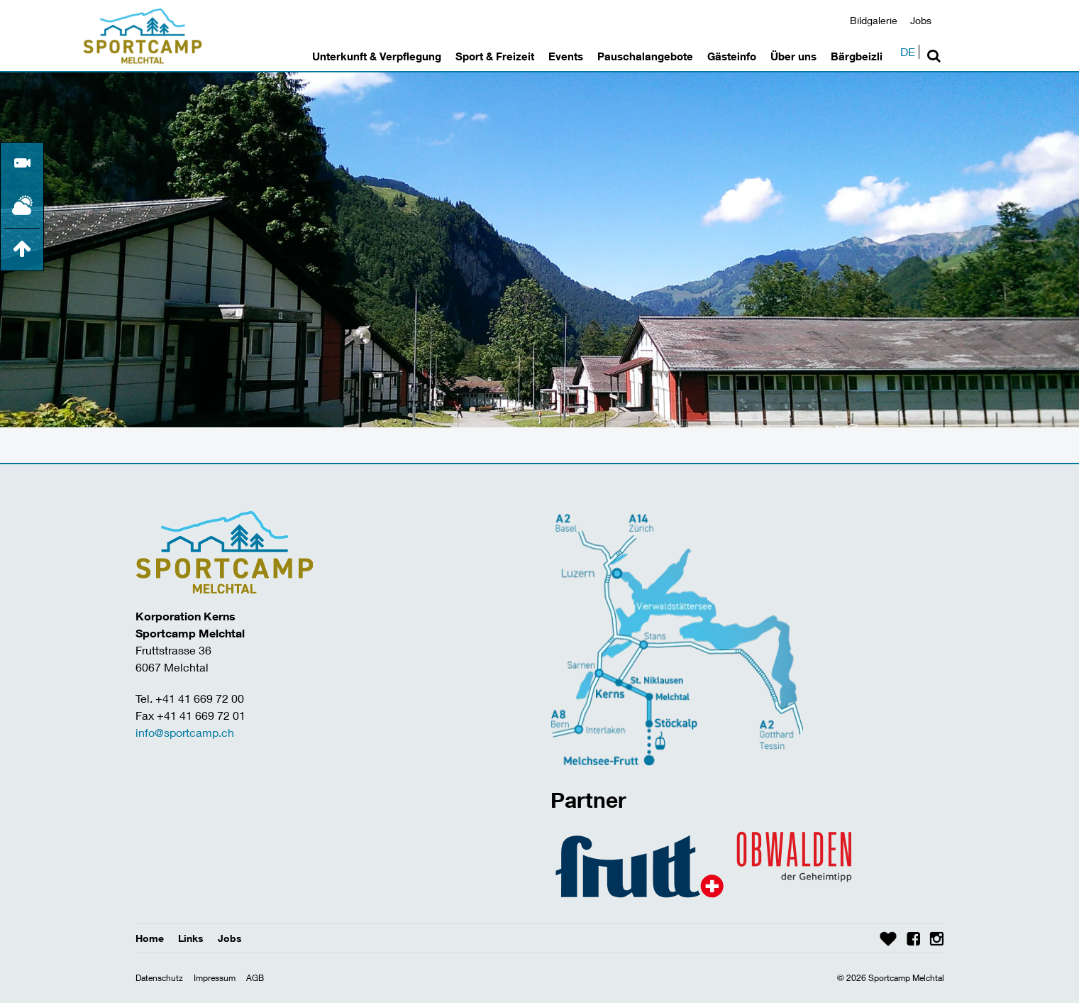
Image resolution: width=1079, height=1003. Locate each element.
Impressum (215, 977)
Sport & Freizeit (494, 56)
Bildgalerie (873, 20)
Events (565, 56)
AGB (255, 977)
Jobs (920, 20)
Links (191, 938)
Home (149, 938)
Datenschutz (159, 977)
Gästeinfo (731, 56)
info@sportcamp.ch (184, 732)
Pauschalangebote (645, 56)
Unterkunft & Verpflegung (376, 56)
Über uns (793, 56)
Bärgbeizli (856, 56)
